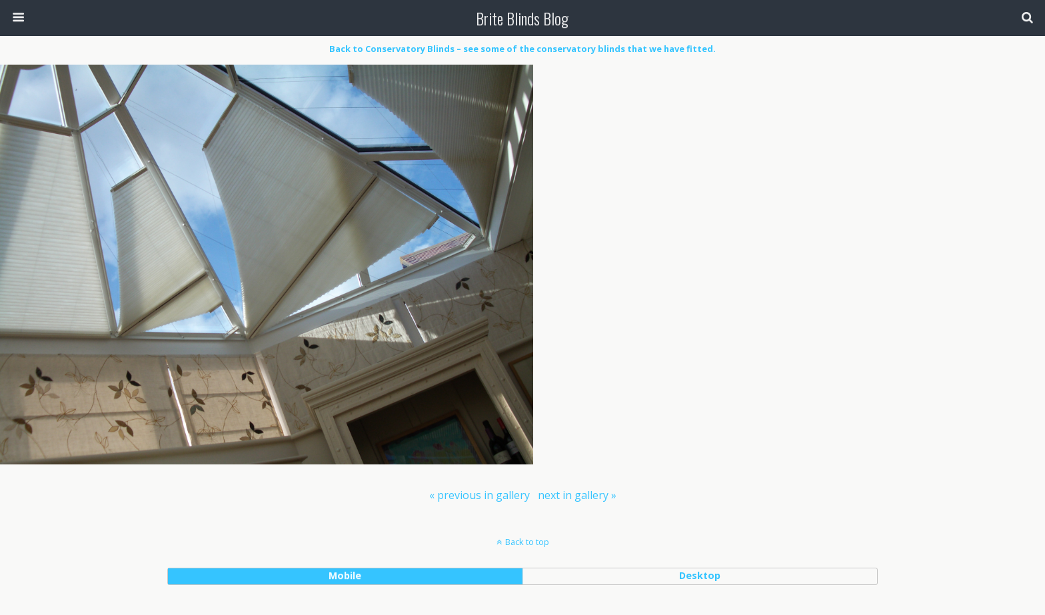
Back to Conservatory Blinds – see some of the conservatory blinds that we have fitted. (522, 49)
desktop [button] (699, 575)
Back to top (527, 542)
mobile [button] (345, 575)
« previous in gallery (479, 495)
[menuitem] (479, 495)
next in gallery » (577, 495)
